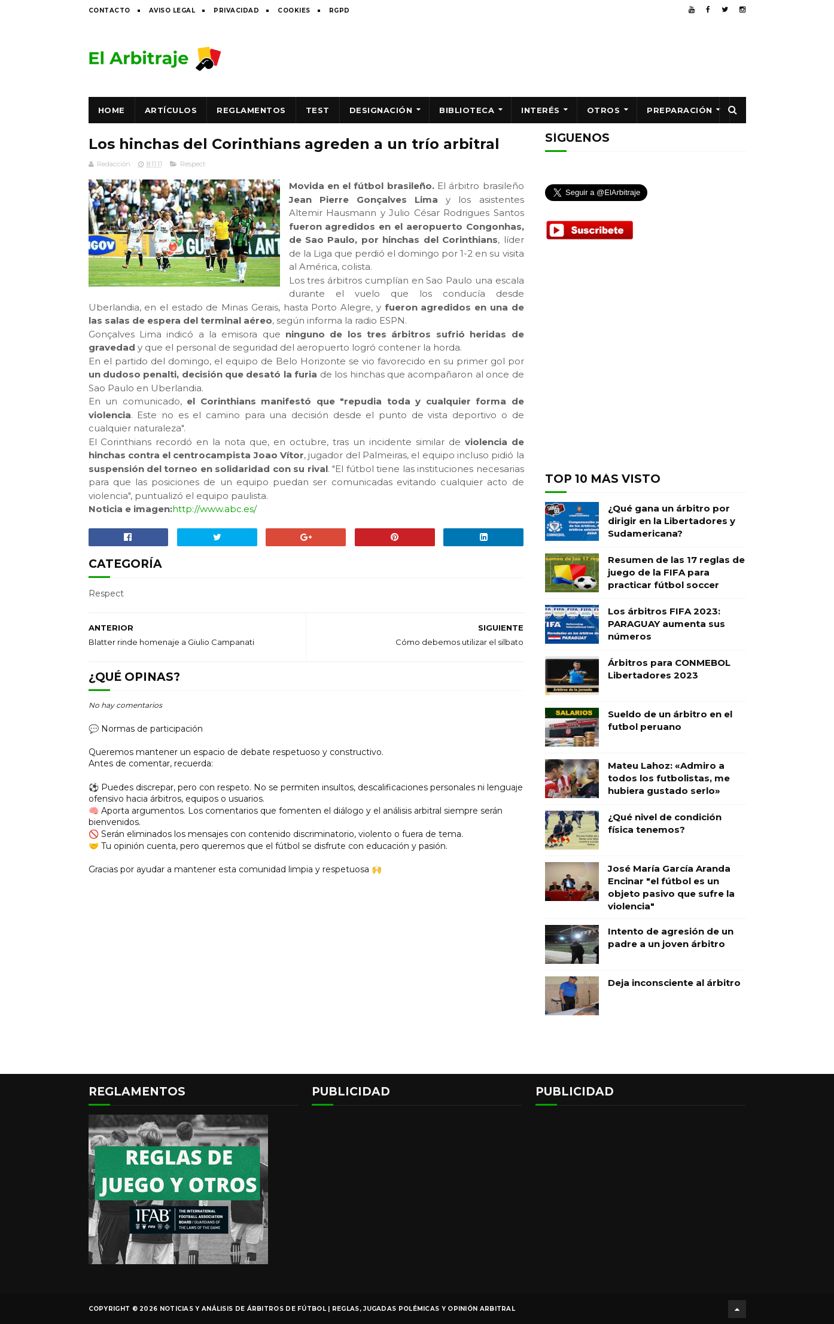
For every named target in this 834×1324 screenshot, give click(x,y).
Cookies (294, 10)
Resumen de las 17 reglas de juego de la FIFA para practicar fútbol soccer (676, 572)
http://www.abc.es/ (214, 509)
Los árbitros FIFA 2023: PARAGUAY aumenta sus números (666, 623)
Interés (540, 110)
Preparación (680, 110)
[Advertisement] (528, 58)
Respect (192, 164)
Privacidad (236, 10)
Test (318, 110)
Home (111, 110)
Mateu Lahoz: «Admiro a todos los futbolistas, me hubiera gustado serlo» (669, 778)
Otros (603, 110)
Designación (381, 110)
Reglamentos (251, 110)
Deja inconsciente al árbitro (674, 982)
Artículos (171, 110)
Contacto (109, 10)
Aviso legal (172, 10)
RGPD (339, 10)
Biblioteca (466, 110)
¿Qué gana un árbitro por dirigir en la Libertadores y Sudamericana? (671, 521)
